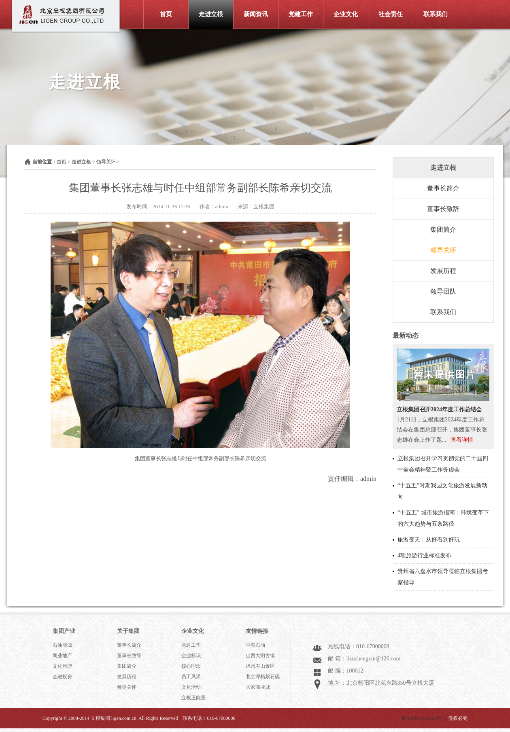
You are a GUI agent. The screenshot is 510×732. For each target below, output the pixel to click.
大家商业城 (258, 687)
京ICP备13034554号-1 (424, 718)
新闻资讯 (256, 14)
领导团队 (443, 291)
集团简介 (443, 229)
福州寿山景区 (260, 666)
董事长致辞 (443, 208)
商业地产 (62, 655)
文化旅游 (62, 666)
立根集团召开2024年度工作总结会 (439, 409)
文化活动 (191, 687)
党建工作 (301, 14)
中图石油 (255, 645)
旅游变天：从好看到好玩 (428, 540)
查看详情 (461, 440)
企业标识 (191, 655)
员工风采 (191, 676)
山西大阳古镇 (260, 655)
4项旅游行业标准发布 (424, 555)
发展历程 (443, 270)
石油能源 (62, 645)
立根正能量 (193, 697)
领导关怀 (106, 162)
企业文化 (346, 14)
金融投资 (62, 676)
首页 (166, 14)
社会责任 (390, 14)
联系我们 (435, 14)
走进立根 (211, 14)
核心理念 (191, 666)
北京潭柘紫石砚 (263, 676)
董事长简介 (443, 188)
